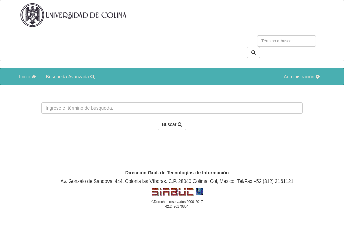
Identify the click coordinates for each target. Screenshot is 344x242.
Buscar (172, 124)
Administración (302, 76)
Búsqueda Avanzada (70, 76)
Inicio (27, 76)
